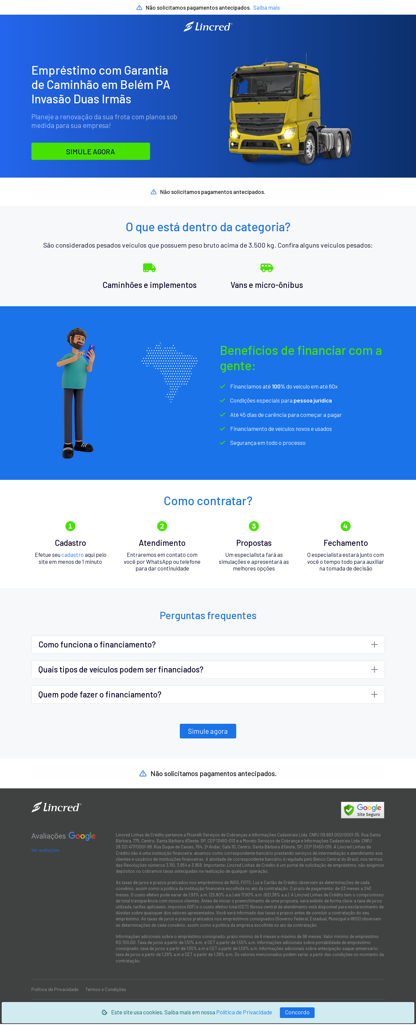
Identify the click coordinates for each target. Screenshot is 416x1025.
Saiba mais (266, 7)
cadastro (72, 555)
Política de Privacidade (244, 1012)
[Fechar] (297, 1012)
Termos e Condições (105, 990)
